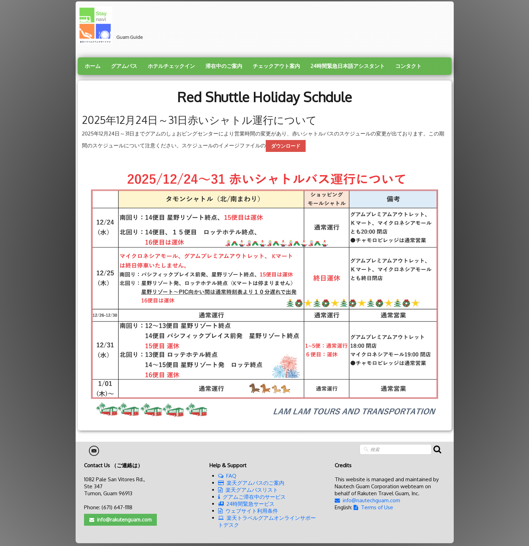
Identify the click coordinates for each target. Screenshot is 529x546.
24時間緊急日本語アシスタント (348, 66)
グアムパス (124, 66)
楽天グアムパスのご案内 (251, 482)
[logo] (113, 25)
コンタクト (408, 66)
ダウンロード (285, 146)
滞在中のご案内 (224, 66)
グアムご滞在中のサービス (252, 496)
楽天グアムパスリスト (248, 489)
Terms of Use (373, 507)
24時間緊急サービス (246, 503)
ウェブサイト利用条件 (248, 510)
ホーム (92, 66)
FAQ (227, 475)
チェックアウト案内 (276, 66)
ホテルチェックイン (171, 66)
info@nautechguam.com (367, 500)
